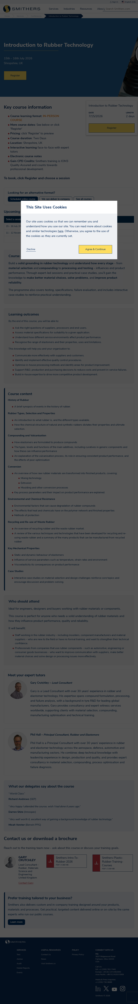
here (60, 231)
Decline (31, 249)
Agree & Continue (95, 249)
